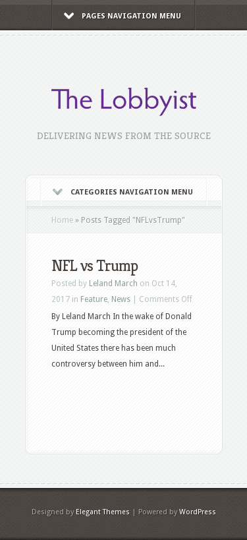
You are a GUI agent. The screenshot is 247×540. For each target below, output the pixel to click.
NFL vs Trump (94, 266)
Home (62, 220)
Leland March (113, 283)
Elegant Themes (103, 512)
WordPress (197, 512)
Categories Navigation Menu (123, 192)
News (120, 299)
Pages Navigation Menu (122, 16)
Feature (93, 299)
